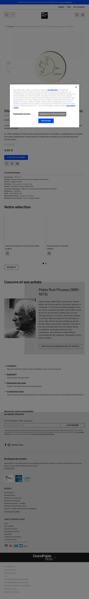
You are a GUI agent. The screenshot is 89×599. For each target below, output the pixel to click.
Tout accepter (46, 120)
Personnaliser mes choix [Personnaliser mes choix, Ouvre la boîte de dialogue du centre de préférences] (21, 114)
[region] (44, 105)
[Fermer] (76, 87)
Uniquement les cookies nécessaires (52, 114)
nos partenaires (52, 89)
